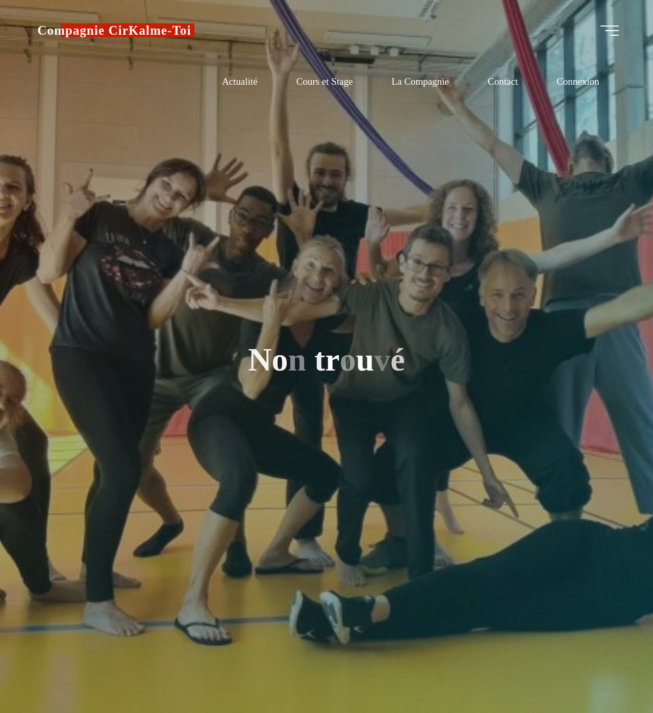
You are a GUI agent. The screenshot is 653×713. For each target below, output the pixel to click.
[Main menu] (609, 31)
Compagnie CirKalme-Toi (114, 30)
